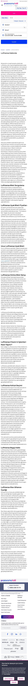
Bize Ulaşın (3, 598)
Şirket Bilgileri (4, 601)
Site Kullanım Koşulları (6, 610)
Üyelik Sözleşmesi (22, 600)
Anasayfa (2, 49)
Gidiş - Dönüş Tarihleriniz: (9, 34)
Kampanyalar (4, 1)
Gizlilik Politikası (21, 602)
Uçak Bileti (8, 49)
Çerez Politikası (21, 609)
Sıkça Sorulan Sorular (6, 603)
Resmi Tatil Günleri (5, 612)
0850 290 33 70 (15, 588)
